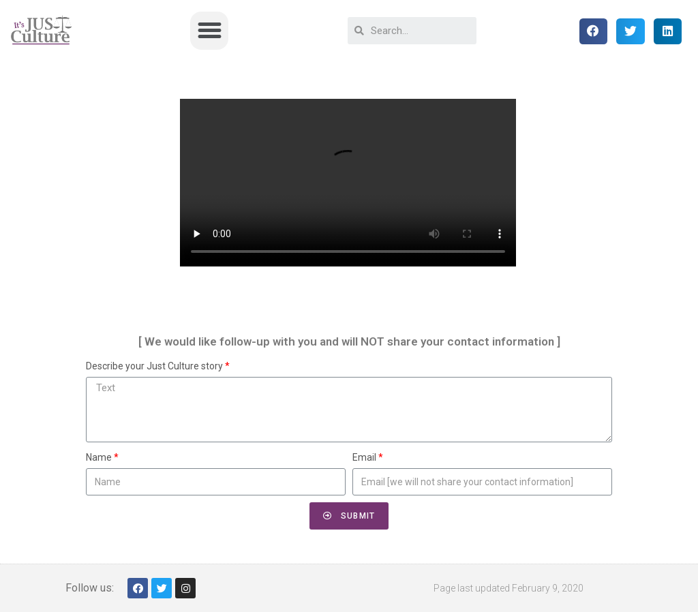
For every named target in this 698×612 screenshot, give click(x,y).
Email (364, 457)
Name (99, 457)
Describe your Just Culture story (154, 366)
